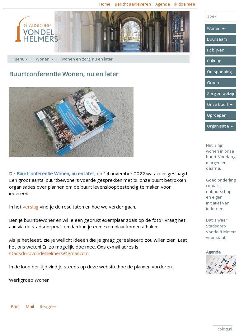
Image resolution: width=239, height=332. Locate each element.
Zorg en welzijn (221, 93)
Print (15, 306)
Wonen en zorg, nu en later (87, 59)
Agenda (162, 4)
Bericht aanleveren (133, 4)
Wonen (216, 28)
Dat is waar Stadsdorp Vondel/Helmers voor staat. (221, 228)
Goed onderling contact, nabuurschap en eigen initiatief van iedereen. (221, 194)
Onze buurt (219, 104)
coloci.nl (225, 329)
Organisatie (220, 126)
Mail (30, 306)
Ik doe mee (184, 4)
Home (104, 4)
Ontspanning (219, 71)
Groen (213, 82)
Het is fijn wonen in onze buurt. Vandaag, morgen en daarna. (221, 156)
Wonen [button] (45, 59)
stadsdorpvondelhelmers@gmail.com (49, 253)
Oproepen (217, 115)
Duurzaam (217, 39)
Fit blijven (215, 50)
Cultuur (214, 61)
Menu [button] (21, 59)
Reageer (48, 306)
